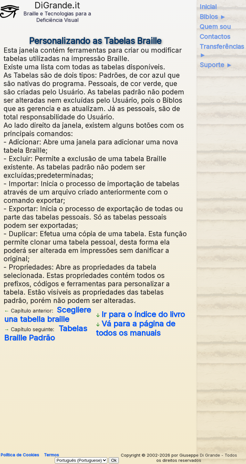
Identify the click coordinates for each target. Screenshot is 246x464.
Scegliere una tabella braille (47, 314)
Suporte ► (216, 65)
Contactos (215, 36)
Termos (51, 454)
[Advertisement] (96, 395)
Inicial (208, 7)
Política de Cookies (20, 454)
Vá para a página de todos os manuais (135, 328)
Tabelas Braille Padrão (45, 333)
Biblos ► (213, 17)
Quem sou (215, 26)
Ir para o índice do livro (143, 314)
